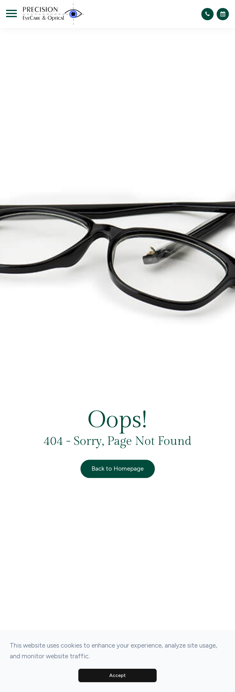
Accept (117, 675)
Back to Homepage (117, 468)
